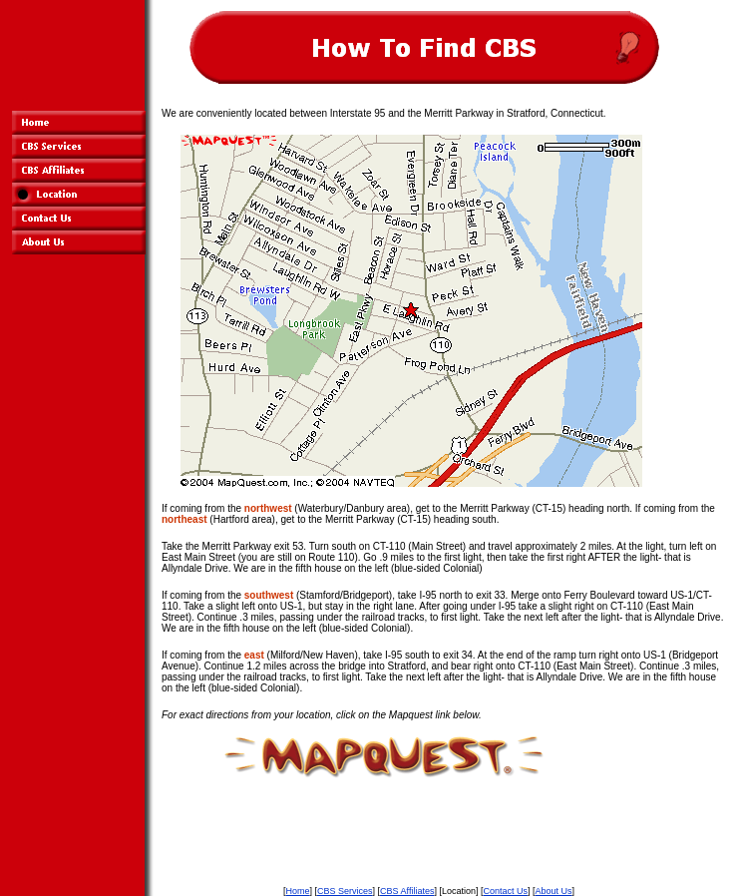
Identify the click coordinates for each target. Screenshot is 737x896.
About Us (554, 891)
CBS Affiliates (407, 891)
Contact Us (505, 891)
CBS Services (345, 891)
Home (297, 891)
